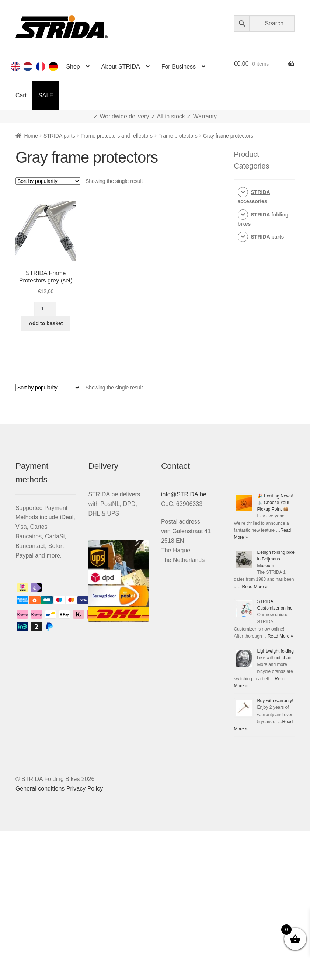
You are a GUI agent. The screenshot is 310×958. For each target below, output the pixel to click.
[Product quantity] (45, 309)
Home (31, 136)
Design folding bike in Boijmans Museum (276, 559)
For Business (178, 66)
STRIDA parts (59, 136)
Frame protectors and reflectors (117, 136)
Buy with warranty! (275, 700)
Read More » (255, 586)
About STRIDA (120, 66)
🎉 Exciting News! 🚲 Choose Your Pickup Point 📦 (275, 502)
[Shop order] (47, 181)
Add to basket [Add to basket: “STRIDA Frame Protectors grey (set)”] (46, 323)
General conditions (40, 788)
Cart (21, 95)
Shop (73, 66)
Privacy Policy (84, 788)
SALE (45, 95)
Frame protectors (178, 136)
